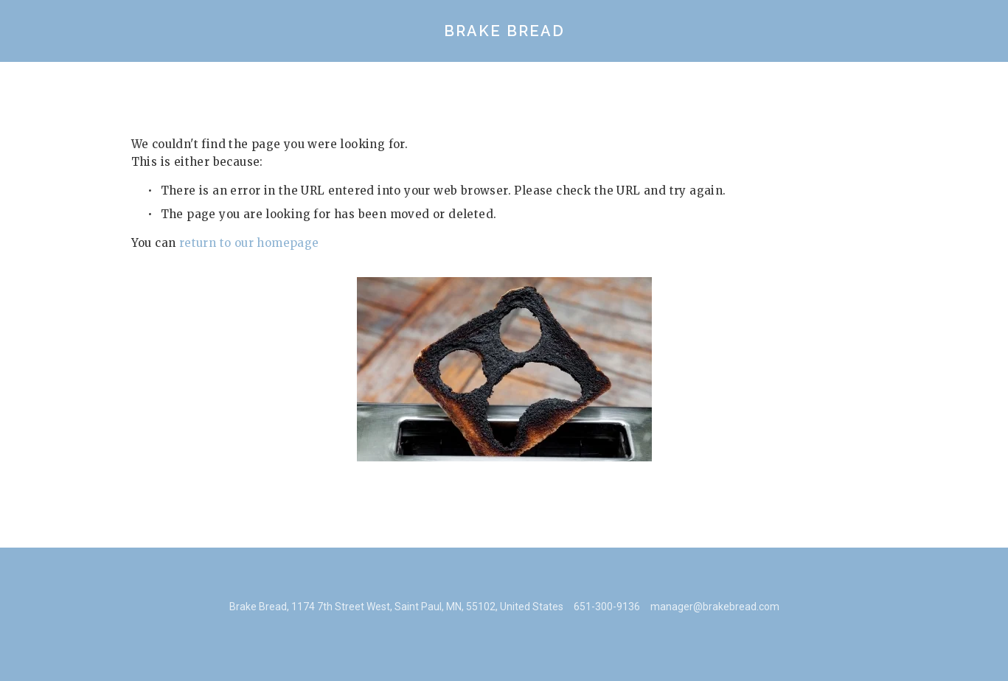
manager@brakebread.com (714, 606)
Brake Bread (504, 31)
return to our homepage (249, 243)
